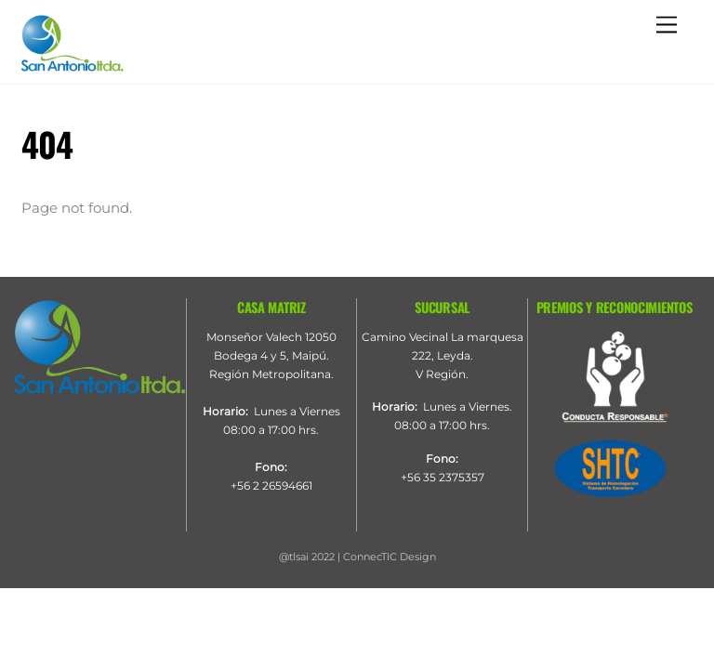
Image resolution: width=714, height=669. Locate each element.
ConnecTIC (370, 556)
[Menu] (666, 25)
